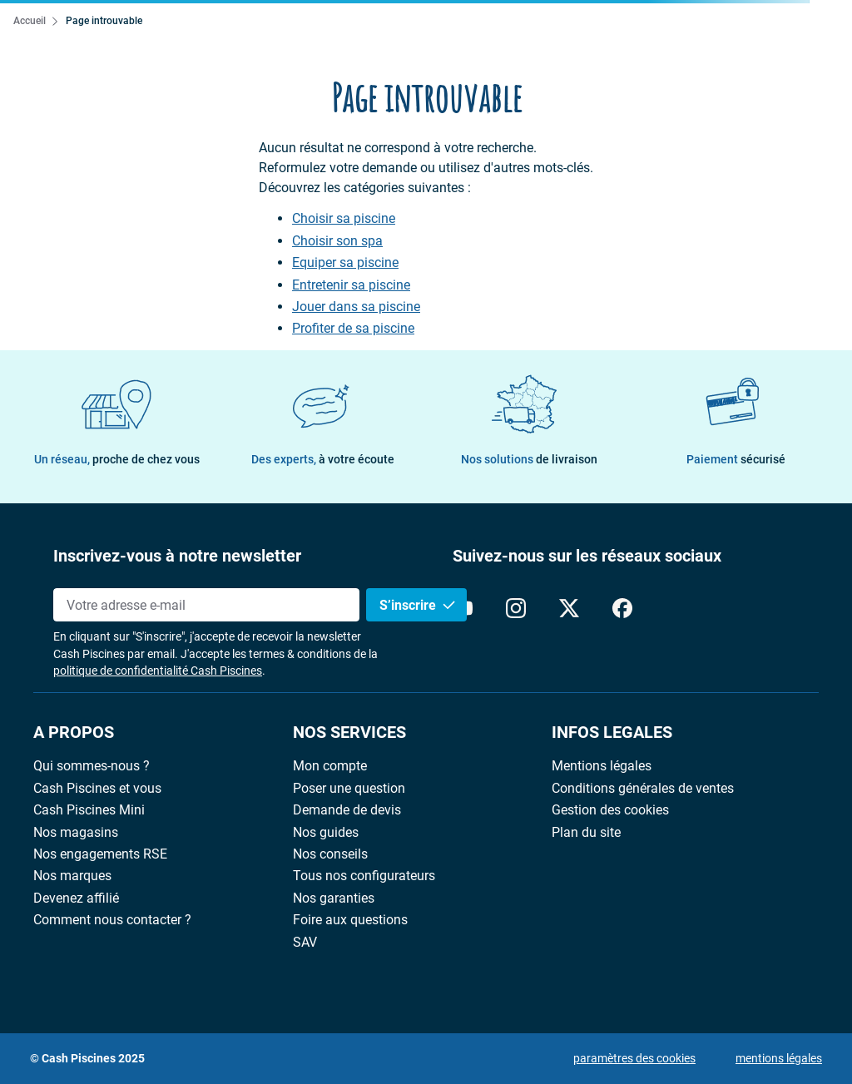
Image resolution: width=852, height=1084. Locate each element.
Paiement (735, 459)
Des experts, (322, 459)
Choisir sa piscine (343, 218)
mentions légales (779, 1058)
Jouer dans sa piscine (356, 306)
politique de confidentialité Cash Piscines (157, 670)
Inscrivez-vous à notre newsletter (177, 556)
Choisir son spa (337, 241)
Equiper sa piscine (345, 262)
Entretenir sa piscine (351, 285)
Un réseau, (117, 459)
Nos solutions (529, 459)
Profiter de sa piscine (353, 328)
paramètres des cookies (634, 1058)
